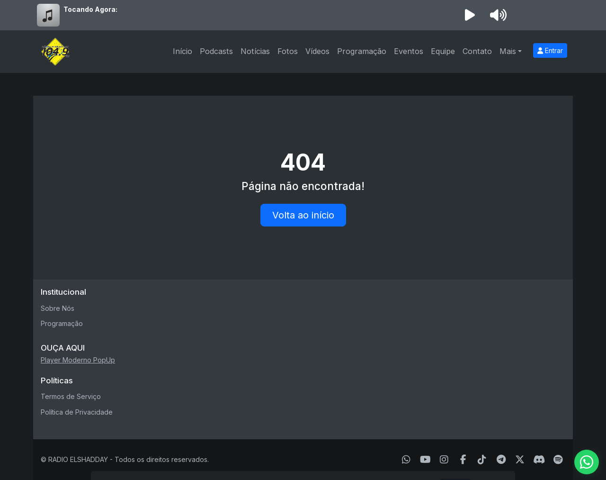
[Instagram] (444, 459)
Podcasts (216, 51)
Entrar (550, 50)
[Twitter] (520, 459)
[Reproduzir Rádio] (469, 15)
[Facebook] (463, 459)
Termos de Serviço (71, 396)
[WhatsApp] (406, 459)
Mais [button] (507, 51)
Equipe (443, 51)
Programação (361, 51)
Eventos (408, 51)
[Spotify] (557, 459)
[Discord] (539, 459)
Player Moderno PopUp (78, 360)
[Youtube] (425, 459)
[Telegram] (501, 459)
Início (182, 51)
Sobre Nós (57, 308)
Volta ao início (303, 215)
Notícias (255, 51)
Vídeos (317, 51)
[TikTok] (482, 459)
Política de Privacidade (77, 412)
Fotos (287, 51)
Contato (477, 51)
